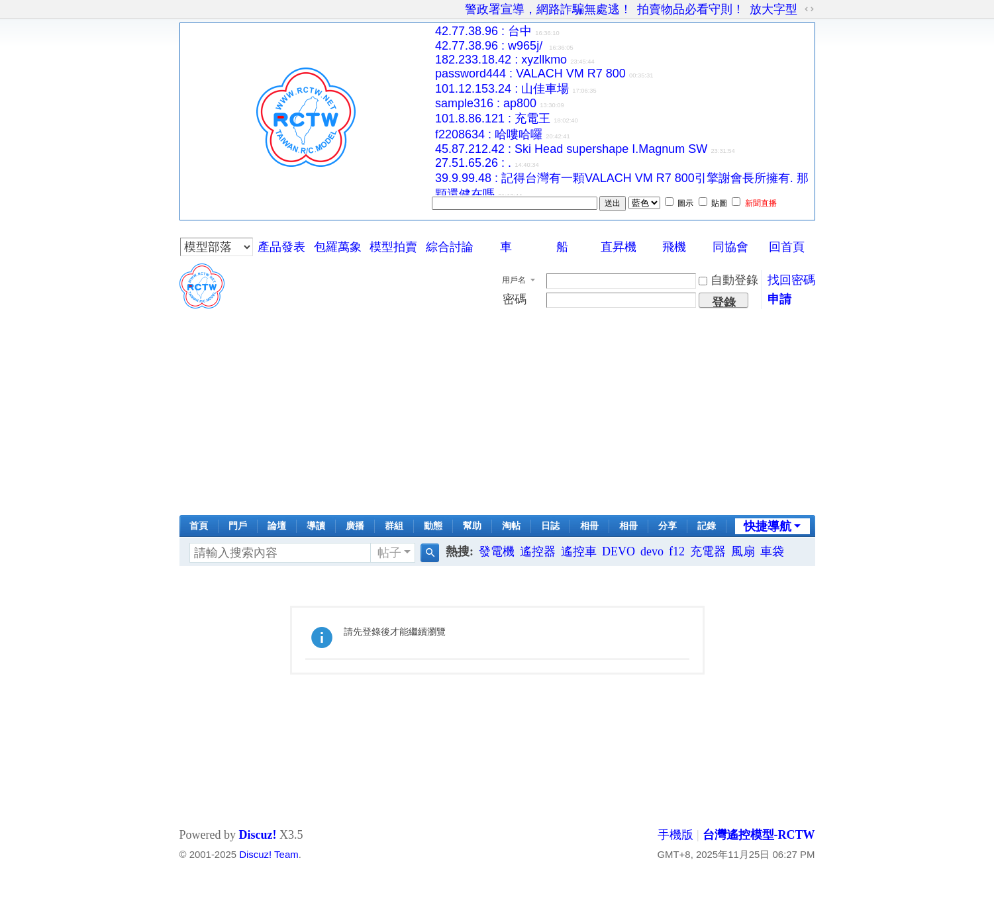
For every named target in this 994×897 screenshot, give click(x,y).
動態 (433, 526)
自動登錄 (728, 280)
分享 (667, 526)
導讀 (316, 526)
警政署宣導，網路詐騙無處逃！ (548, 9)
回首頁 (787, 247)
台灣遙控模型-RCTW (759, 834)
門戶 (237, 526)
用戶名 (514, 280)
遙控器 (538, 551)
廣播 (355, 526)
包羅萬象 (338, 247)
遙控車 (579, 551)
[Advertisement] (497, 415)
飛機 (674, 247)
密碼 (514, 299)
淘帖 (511, 526)
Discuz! (257, 834)
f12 (677, 551)
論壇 (277, 526)
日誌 (550, 526)
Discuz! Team (268, 854)
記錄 (706, 526)
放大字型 (773, 9)
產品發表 (281, 247)
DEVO (618, 551)
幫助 (472, 526)
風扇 (743, 551)
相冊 (589, 526)
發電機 (497, 551)
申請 (779, 299)
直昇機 (618, 247)
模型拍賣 (393, 247)
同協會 (730, 247)
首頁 (198, 526)
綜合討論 (449, 247)
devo (652, 551)
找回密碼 (791, 280)
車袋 (772, 551)
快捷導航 (767, 526)
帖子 (389, 552)
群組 (394, 526)
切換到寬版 (809, 9)
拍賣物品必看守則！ (690, 9)
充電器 (708, 551)
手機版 (675, 834)
